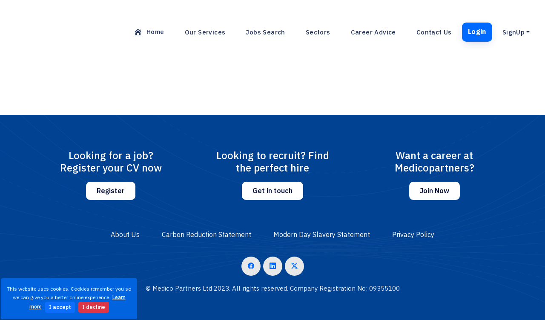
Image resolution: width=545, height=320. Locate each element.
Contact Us (434, 32)
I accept (60, 307)
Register (111, 190)
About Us (125, 234)
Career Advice (373, 32)
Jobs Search (265, 32)
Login (477, 31)
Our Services (205, 32)
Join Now (434, 190)
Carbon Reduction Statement (206, 234)
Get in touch (272, 190)
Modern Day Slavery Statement (321, 234)
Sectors (318, 32)
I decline (93, 307)
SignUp (513, 32)
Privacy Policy (413, 234)
